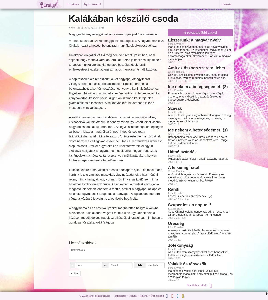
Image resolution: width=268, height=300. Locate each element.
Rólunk (132, 296)
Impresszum (120, 296)
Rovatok (73, 4)
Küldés (75, 273)
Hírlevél (144, 296)
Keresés (226, 4)
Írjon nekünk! (92, 4)
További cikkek (200, 285)
